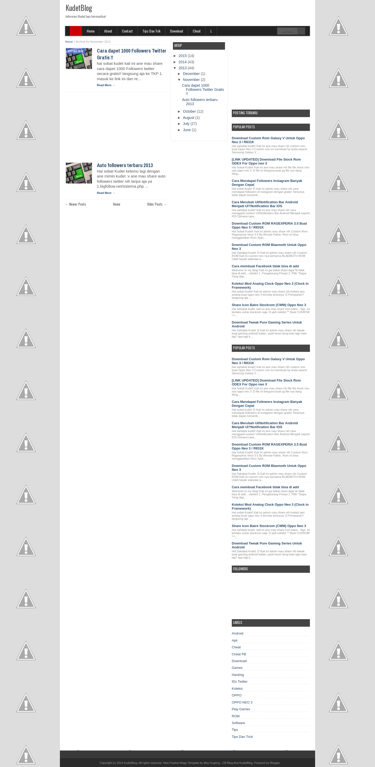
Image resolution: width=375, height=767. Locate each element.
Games (237, 668)
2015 (183, 56)
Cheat (197, 31)
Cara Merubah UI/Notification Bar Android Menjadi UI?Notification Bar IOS (265, 204)
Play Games (241, 709)
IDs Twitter (240, 681)
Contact (127, 31)
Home (91, 31)
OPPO (236, 695)
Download (176, 31)
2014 (183, 62)
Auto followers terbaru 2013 (125, 165)
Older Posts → (157, 204)
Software (238, 723)
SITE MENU (76, 31)
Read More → (106, 85)
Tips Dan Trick (75, 51)
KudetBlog (79, 7)
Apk (235, 640)
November (192, 80)
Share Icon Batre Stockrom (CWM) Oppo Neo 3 (269, 305)
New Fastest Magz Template (181, 762)
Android (237, 633)
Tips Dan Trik (151, 31)
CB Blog (227, 762)
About (108, 31)
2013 (183, 68)
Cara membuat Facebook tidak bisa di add (265, 266)
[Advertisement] (104, 128)
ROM (236, 716)
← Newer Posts (75, 204)
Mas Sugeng (212, 762)
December (192, 74)
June (187, 130)
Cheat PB (239, 654)
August (189, 118)
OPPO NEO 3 (242, 702)
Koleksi (237, 688)
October (190, 111)
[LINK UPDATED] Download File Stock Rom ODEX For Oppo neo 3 (266, 161)
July (186, 124)
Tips (235, 730)
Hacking (238, 675)
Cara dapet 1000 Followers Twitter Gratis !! (203, 89)
